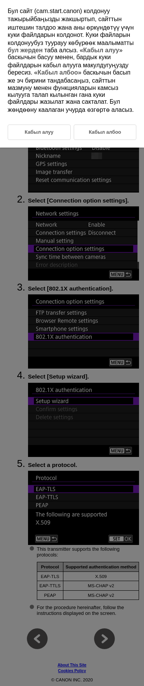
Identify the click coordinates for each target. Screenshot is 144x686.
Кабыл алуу (101, 50)
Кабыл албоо (58, 72)
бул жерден (25, 50)
